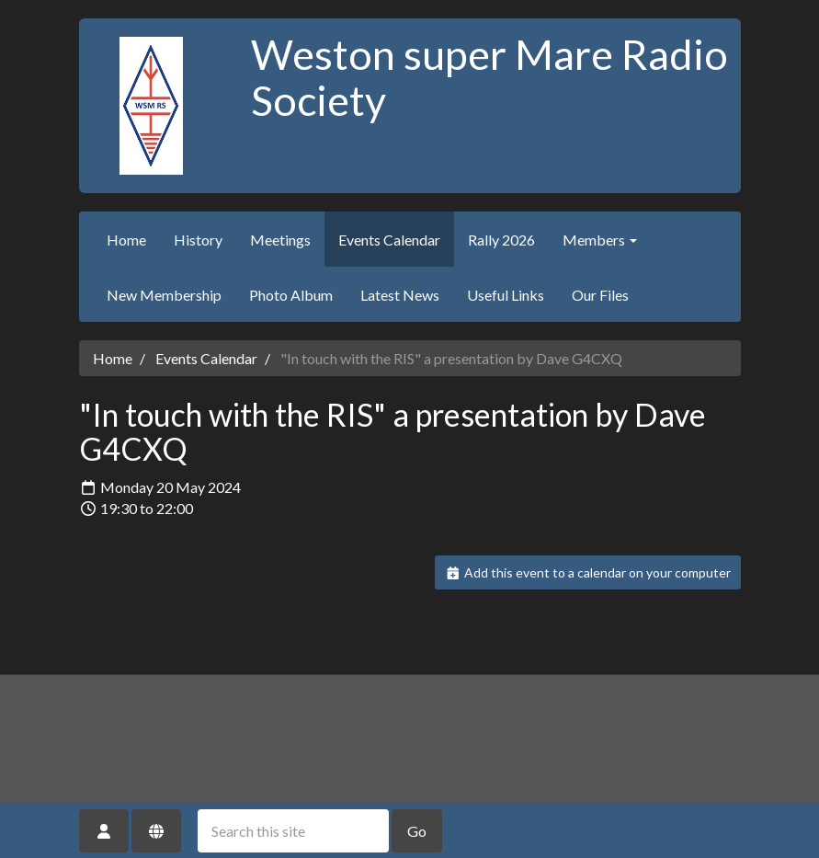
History (198, 239)
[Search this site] (293, 830)
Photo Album (291, 294)
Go (417, 831)
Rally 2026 (501, 239)
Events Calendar (389, 239)
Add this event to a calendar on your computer (588, 572)
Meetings (280, 239)
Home (126, 239)
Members (600, 239)
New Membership (164, 294)
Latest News (399, 294)
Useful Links (505, 294)
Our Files (600, 294)
